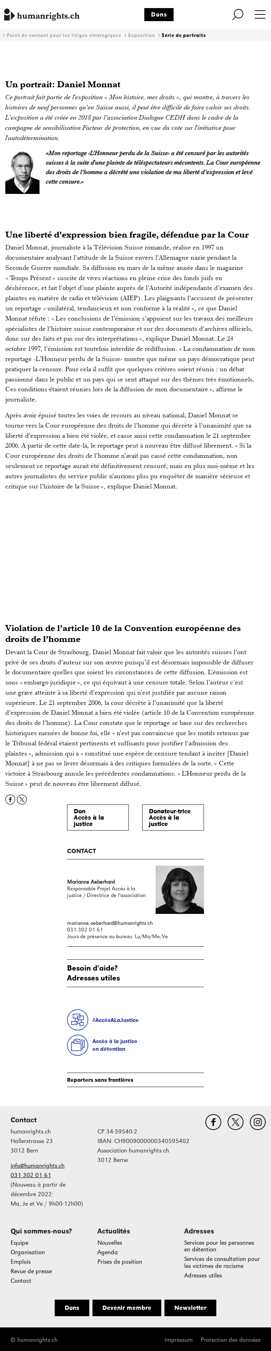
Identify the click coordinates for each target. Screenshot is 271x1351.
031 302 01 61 (31, 1175)
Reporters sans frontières (100, 1080)
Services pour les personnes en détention (219, 1246)
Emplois (21, 1261)
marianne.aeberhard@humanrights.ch (110, 923)
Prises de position (119, 1261)
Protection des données (230, 1340)
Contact (21, 1280)
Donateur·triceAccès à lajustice (170, 817)
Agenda (107, 1252)
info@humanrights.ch (38, 1165)
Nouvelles (109, 1242)
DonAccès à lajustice (89, 817)
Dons (159, 14)
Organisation (28, 1252)
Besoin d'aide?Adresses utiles (93, 973)
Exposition (141, 35)
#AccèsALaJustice (115, 1020)
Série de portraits (184, 35)
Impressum (178, 1340)
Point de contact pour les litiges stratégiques (64, 35)
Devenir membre (126, 1307)
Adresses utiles (203, 1275)
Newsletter (190, 1307)
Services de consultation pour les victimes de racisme (222, 1262)
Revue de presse (31, 1271)
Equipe (19, 1242)
